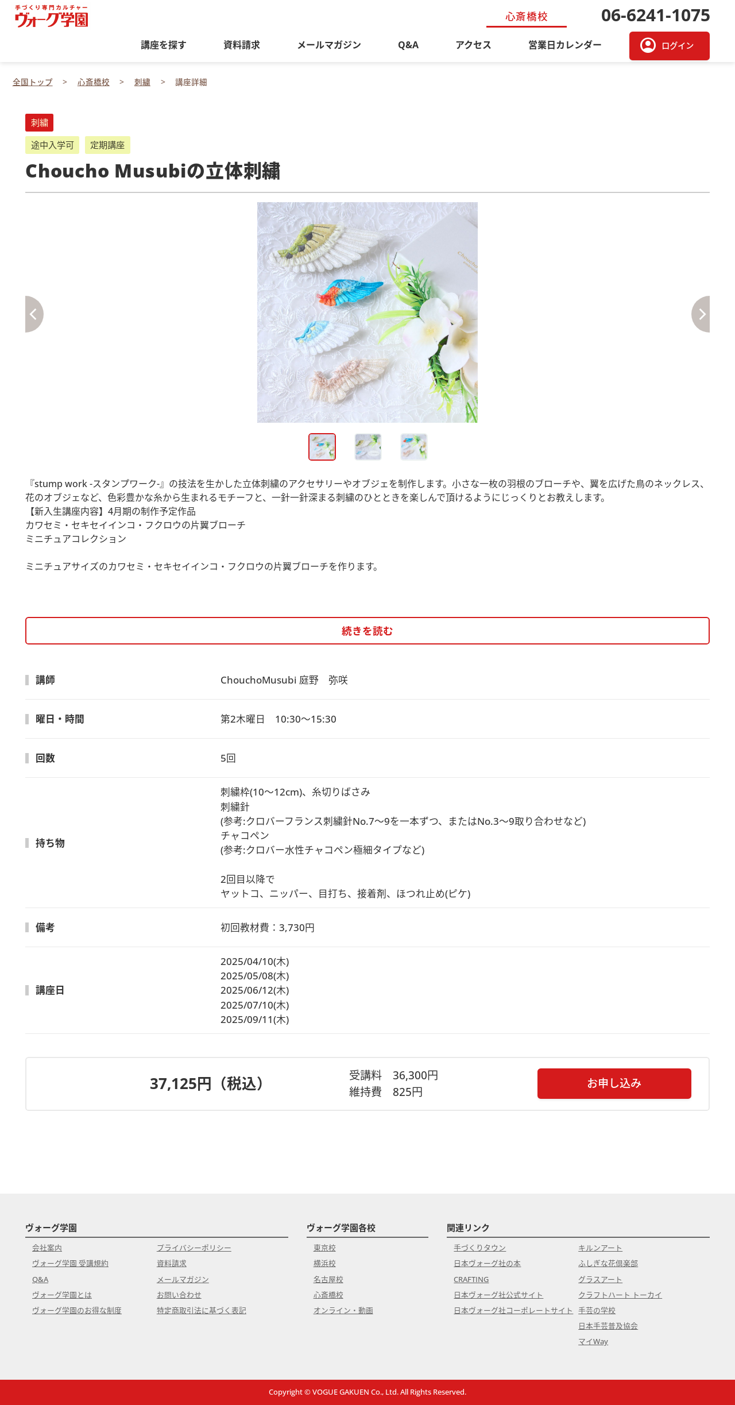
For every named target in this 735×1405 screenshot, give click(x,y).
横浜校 (325, 1263)
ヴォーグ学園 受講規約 (70, 1263)
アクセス (473, 44)
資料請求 (241, 44)
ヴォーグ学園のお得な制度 (77, 1310)
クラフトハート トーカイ (620, 1295)
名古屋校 (328, 1279)
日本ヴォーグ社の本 (487, 1263)
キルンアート (600, 1247)
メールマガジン (329, 44)
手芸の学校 (597, 1310)
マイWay (593, 1341)
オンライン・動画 (343, 1310)
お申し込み (614, 1083)
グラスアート (600, 1279)
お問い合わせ (179, 1295)
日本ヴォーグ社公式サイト (498, 1295)
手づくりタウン (480, 1247)
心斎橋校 (328, 1295)
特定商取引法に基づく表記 (201, 1310)
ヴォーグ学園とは (62, 1295)
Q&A (408, 44)
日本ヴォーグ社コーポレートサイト (513, 1310)
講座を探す (164, 44)
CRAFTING (471, 1279)
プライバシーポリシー (194, 1247)
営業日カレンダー (565, 44)
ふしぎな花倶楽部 (608, 1263)
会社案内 (47, 1247)
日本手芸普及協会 (608, 1326)
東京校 (325, 1247)
